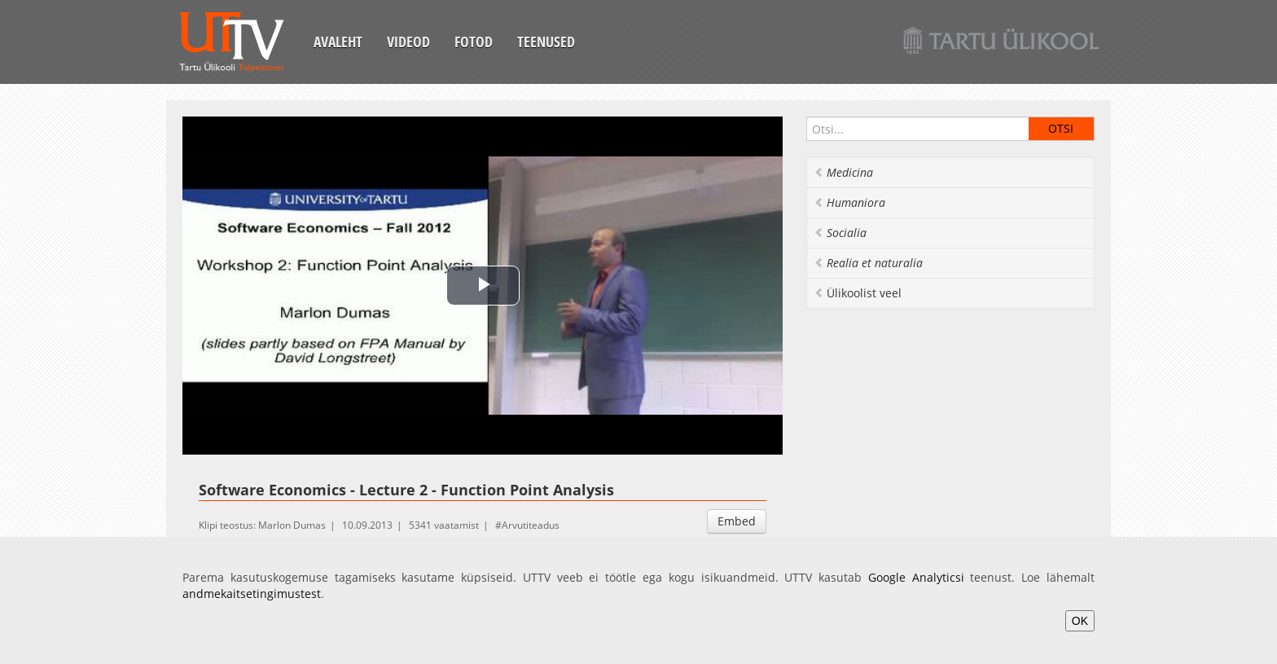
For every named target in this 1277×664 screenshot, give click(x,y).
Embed (736, 521)
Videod (408, 41)
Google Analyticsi (916, 577)
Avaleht (338, 41)
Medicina (843, 172)
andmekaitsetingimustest (251, 593)
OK (1080, 620)
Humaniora (849, 202)
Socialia (840, 232)
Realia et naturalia (868, 262)
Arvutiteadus (531, 525)
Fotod (473, 41)
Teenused (546, 41)
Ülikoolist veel (858, 293)
